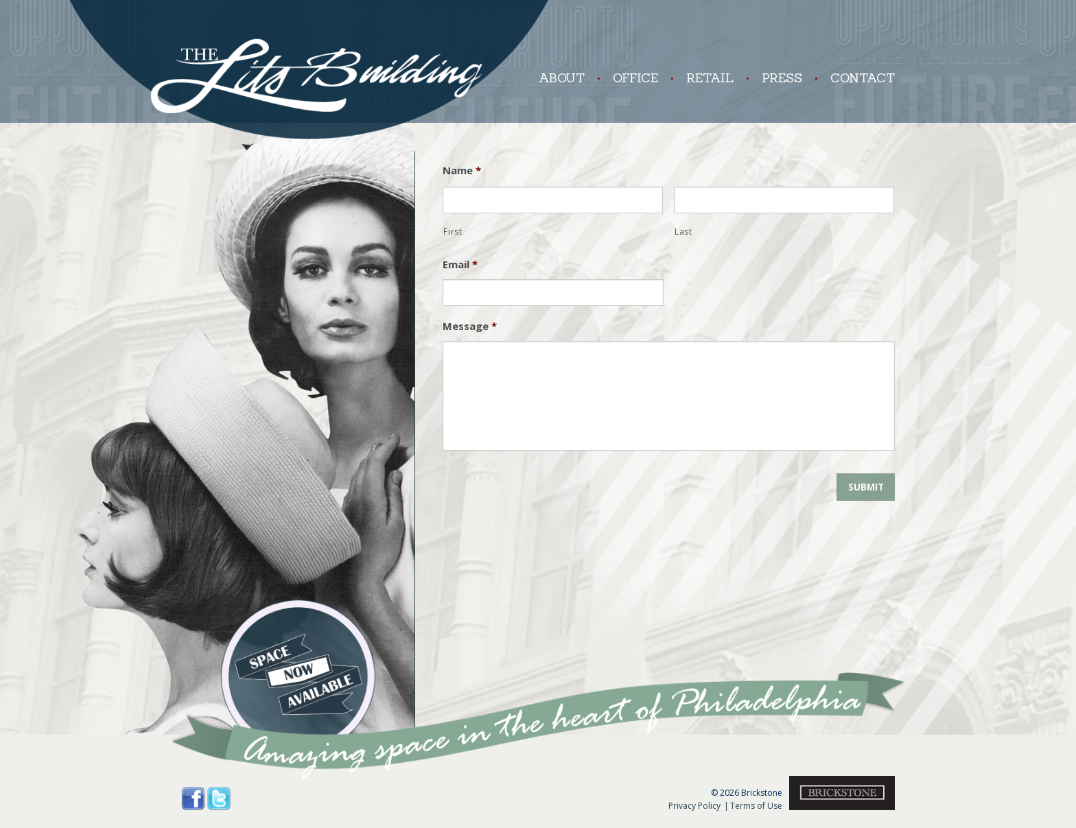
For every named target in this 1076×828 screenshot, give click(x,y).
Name (462, 170)
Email (460, 264)
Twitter (219, 799)
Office (627, 78)
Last (683, 231)
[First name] (553, 200)
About (562, 78)
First (452, 231)
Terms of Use (753, 806)
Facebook (192, 799)
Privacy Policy (694, 806)
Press (774, 78)
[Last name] (784, 200)
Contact (855, 78)
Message (470, 326)
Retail (702, 78)
